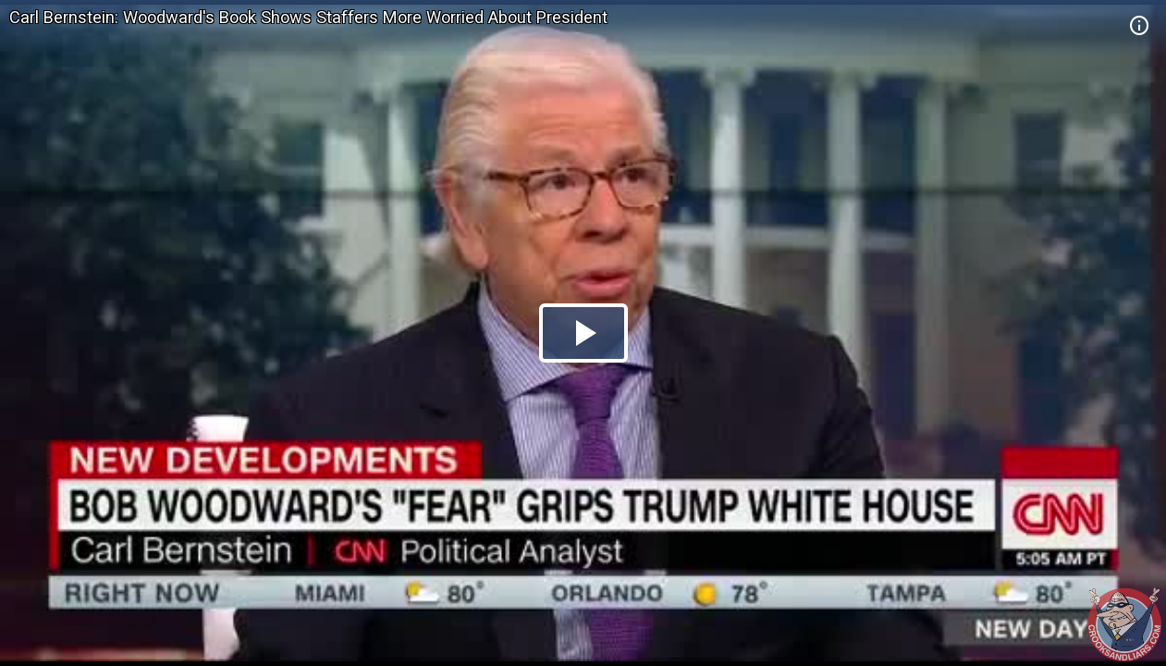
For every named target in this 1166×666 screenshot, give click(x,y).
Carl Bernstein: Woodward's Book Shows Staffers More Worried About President (308, 17)
